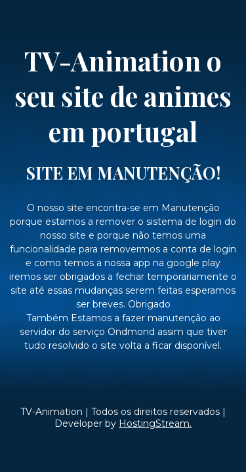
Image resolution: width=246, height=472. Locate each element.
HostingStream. (155, 423)
